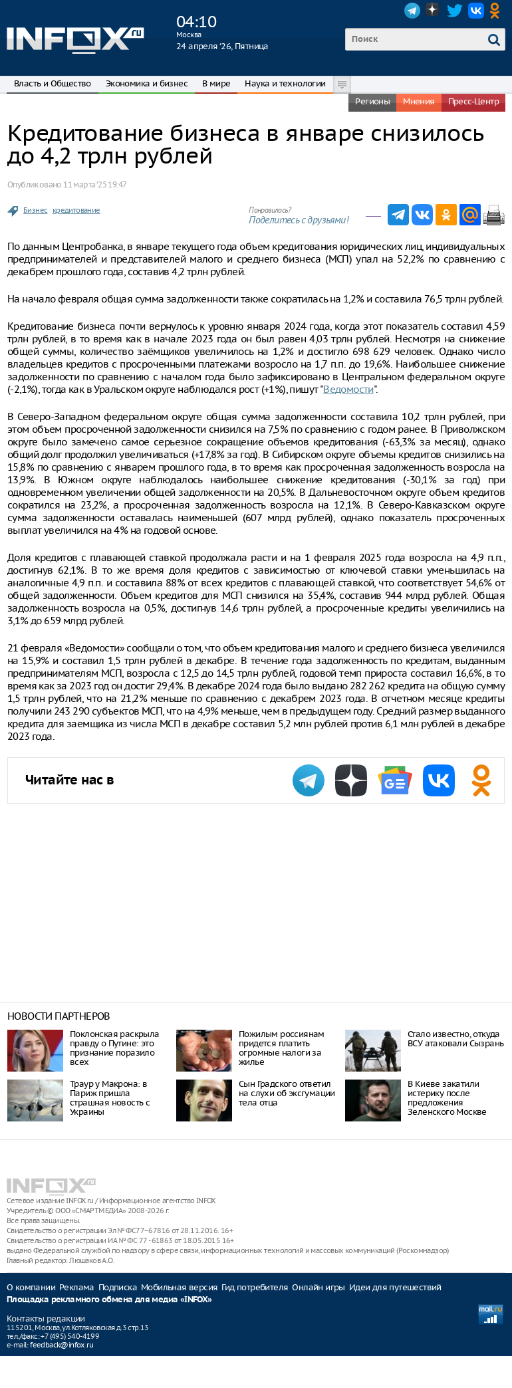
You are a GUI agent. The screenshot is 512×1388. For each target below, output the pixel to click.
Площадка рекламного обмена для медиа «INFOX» (109, 1300)
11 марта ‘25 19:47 (94, 184)
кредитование (76, 210)
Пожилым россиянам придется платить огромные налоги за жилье (281, 1048)
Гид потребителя (254, 1287)
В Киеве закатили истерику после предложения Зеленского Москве (447, 1097)
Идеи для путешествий (395, 1287)
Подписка (117, 1287)
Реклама (76, 1287)
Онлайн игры (318, 1287)
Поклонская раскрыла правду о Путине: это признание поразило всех (115, 1048)
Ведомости (348, 389)
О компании (31, 1287)
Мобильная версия (179, 1287)
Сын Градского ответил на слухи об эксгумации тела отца (287, 1093)
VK (476, 11)
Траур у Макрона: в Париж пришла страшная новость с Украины (110, 1097)
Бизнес (35, 210)
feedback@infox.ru (61, 1344)
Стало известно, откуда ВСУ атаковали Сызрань (455, 1038)
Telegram (412, 11)
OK (497, 11)
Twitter (455, 11)
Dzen (434, 11)
